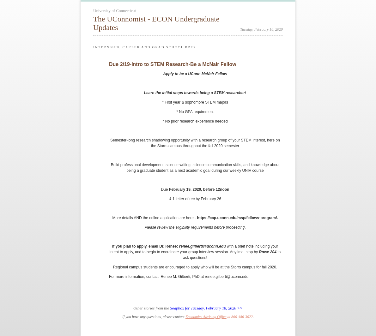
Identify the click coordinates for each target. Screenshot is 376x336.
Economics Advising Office (206, 317)
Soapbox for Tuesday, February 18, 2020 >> (206, 308)
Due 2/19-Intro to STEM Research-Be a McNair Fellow (172, 64)
